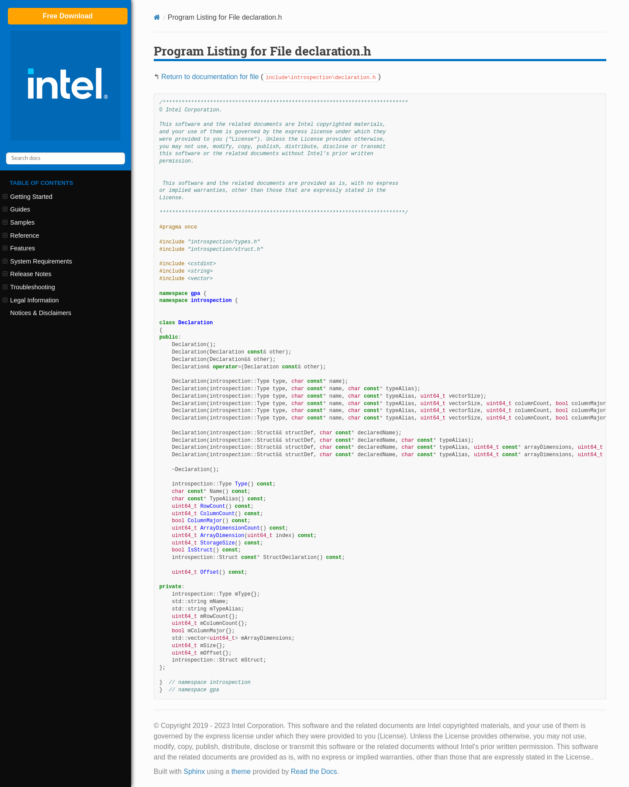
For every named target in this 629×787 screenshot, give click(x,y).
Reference (21, 235)
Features (19, 248)
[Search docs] (65, 158)
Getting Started (27, 197)
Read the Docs (314, 771)
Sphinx (194, 771)
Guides (16, 209)
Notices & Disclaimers (40, 312)
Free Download (68, 16)
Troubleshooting (29, 287)
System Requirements (37, 261)
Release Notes (27, 274)
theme (241, 771)
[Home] (157, 17)
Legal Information (31, 300)
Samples (19, 222)
